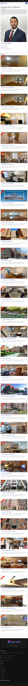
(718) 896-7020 (5, 47)
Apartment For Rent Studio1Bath (8, 87)
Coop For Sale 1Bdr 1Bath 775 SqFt (8, 319)
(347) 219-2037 (5, 46)
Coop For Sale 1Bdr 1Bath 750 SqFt (8, 396)
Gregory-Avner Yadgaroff (6, 43)
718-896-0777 (14, 1)
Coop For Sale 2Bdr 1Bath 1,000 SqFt (9, 531)
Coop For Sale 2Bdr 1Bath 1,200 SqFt (9, 588)
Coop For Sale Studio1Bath (7, 241)
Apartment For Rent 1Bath (7, 68)
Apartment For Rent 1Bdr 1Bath (8, 145)
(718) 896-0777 (5, 44)
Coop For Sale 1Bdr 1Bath (6, 260)
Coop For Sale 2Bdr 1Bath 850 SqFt (8, 550)
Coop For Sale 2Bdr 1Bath (6, 415)
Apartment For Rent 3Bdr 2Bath (8, 222)
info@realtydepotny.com (22, 1)
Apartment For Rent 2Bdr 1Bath (8, 202)
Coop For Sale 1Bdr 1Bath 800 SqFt (8, 279)
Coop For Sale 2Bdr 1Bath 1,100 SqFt (9, 338)
